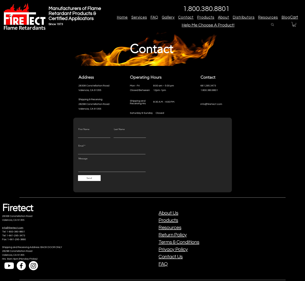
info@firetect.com (12, 227)
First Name (83, 129)
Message (83, 158)
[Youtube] (9, 265)
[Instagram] (33, 265)
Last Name (119, 129)
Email (81, 146)
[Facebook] (21, 265)
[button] (294, 24)
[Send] (89, 178)
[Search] (272, 24)
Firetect (17, 208)
